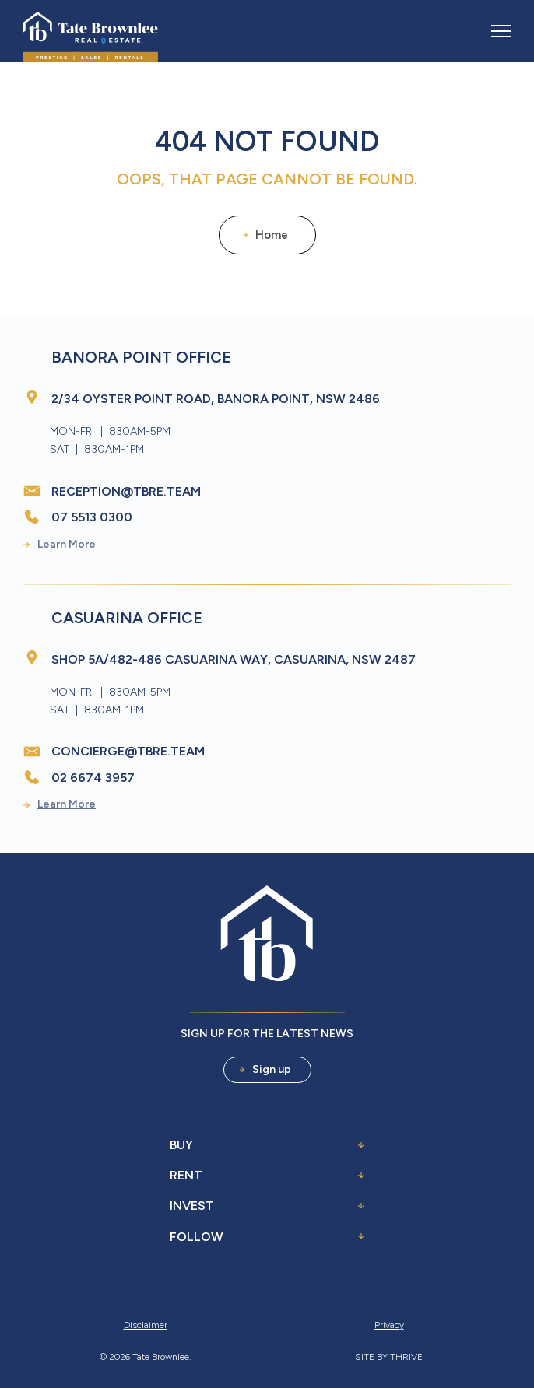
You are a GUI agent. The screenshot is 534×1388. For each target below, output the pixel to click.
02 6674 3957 (93, 777)
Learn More (59, 544)
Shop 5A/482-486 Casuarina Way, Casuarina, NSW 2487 (233, 659)
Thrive (406, 1356)
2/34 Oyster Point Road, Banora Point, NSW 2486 (215, 398)
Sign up (265, 1069)
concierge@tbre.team (128, 751)
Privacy (389, 1325)
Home (265, 235)
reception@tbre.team (126, 491)
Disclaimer (145, 1325)
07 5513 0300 (91, 517)
